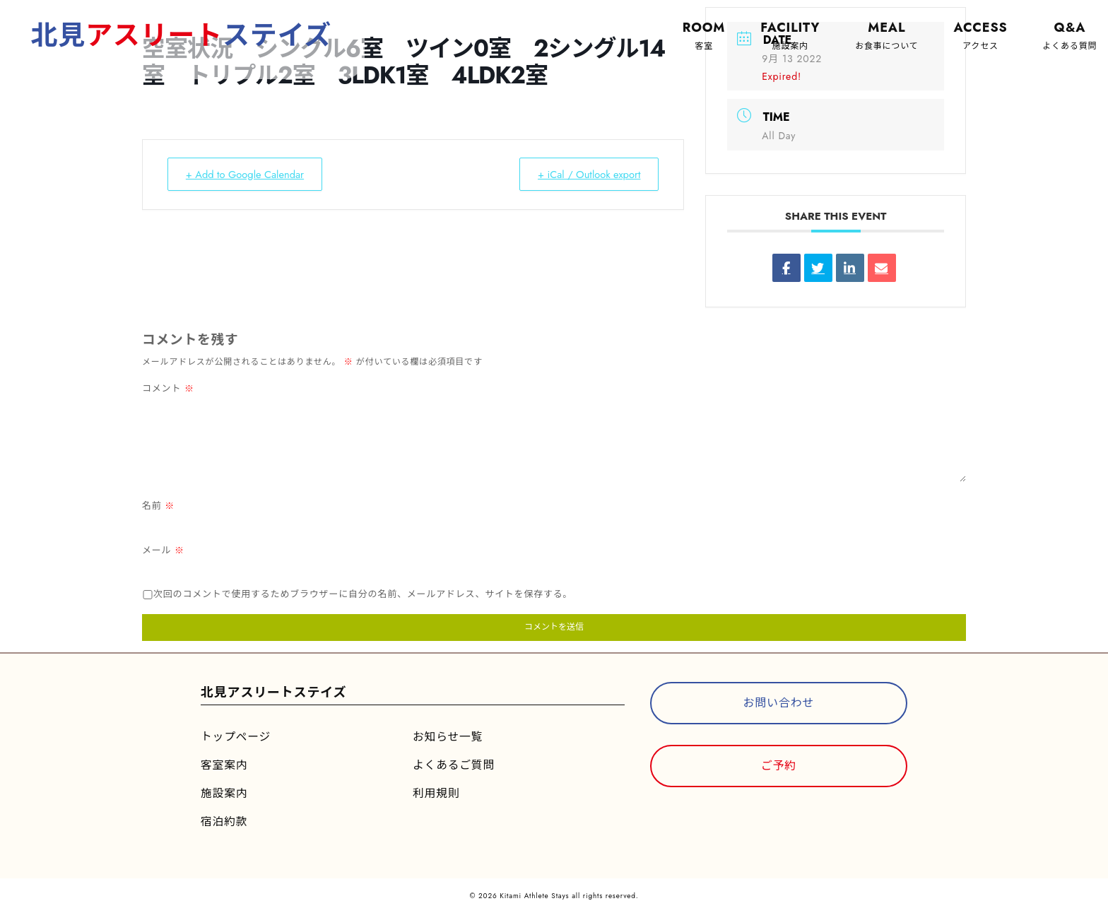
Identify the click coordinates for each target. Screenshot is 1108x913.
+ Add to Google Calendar (248, 174)
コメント (168, 388)
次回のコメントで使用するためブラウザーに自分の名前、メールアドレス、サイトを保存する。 (362, 594)
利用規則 (436, 793)
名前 (158, 505)
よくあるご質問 (454, 765)
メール (163, 550)
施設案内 (224, 793)
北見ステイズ (183, 35)
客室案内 (224, 765)
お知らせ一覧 (448, 737)
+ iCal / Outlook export (585, 174)
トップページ (236, 737)
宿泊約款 (224, 821)
